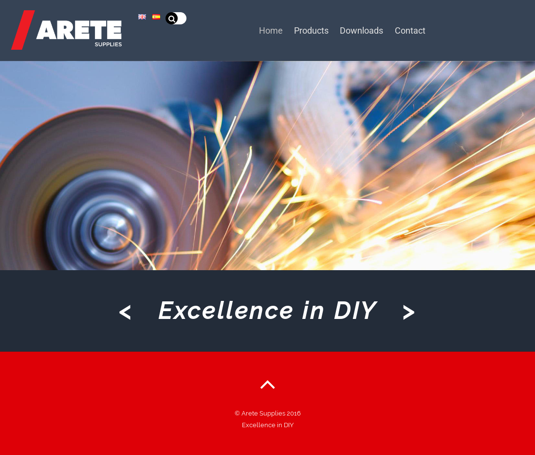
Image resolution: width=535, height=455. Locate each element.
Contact (420, 29)
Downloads (368, 29)
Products (315, 29)
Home (272, 29)
